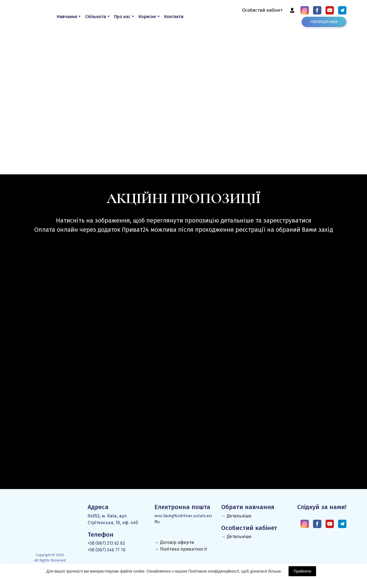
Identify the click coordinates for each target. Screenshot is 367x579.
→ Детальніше (236, 516)
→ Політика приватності (180, 549)
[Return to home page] (31, 16)
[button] (292, 10)
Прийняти (302, 571)
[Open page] (72, 299)
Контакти (173, 16)
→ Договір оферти (174, 542)
